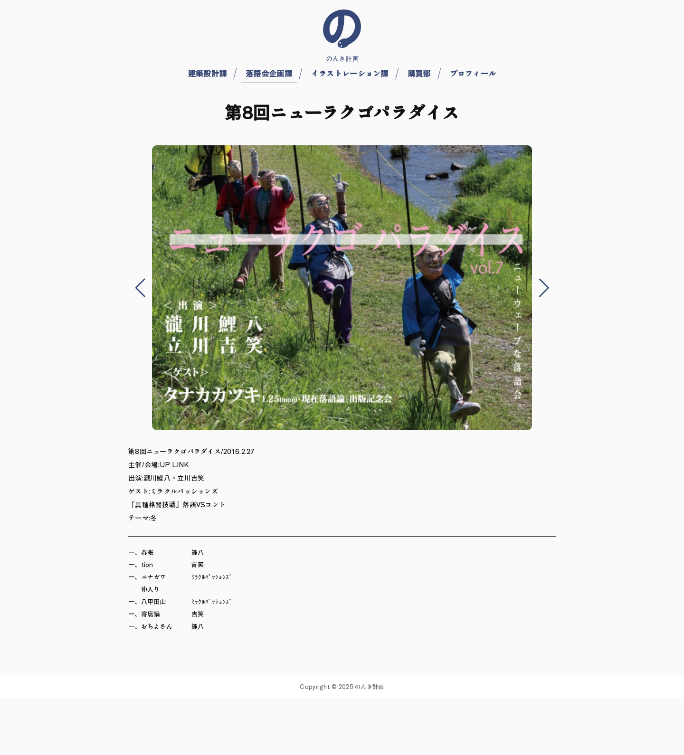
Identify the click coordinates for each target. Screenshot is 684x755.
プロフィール (473, 73)
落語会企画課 (269, 73)
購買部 (419, 73)
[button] (140, 288)
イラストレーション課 (350, 73)
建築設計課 (207, 73)
